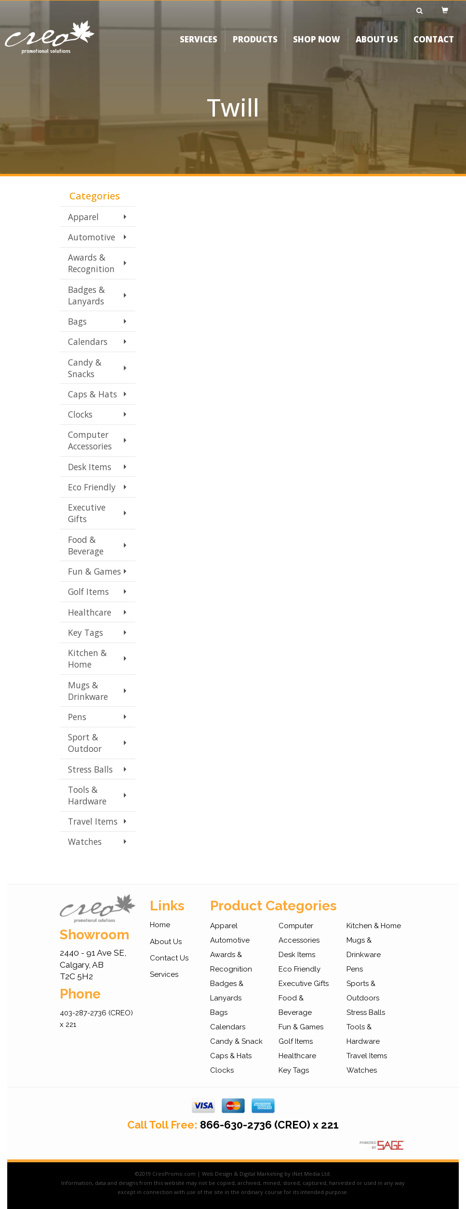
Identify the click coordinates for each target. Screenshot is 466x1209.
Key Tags (85, 632)
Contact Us (169, 958)
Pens (77, 717)
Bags (77, 321)
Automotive (91, 237)
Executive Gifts (87, 513)
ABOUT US (377, 45)
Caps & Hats (92, 394)
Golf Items (88, 591)
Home (160, 924)
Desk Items (89, 467)
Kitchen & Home (87, 658)
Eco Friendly (92, 487)
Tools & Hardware (87, 795)
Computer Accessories (90, 440)
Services (164, 974)
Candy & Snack (236, 1041)
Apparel (83, 217)
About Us (166, 941)
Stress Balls (90, 769)
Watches (85, 841)
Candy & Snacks (85, 368)
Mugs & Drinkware (88, 690)
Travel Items (93, 821)
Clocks (80, 414)
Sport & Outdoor (85, 742)
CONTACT (433, 45)
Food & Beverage (86, 545)
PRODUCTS (255, 45)
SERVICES (198, 45)
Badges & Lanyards (86, 295)
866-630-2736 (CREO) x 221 (269, 1124)
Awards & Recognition (91, 263)
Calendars (87, 341)
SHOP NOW (316, 45)
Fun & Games (94, 571)
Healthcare (89, 612)
